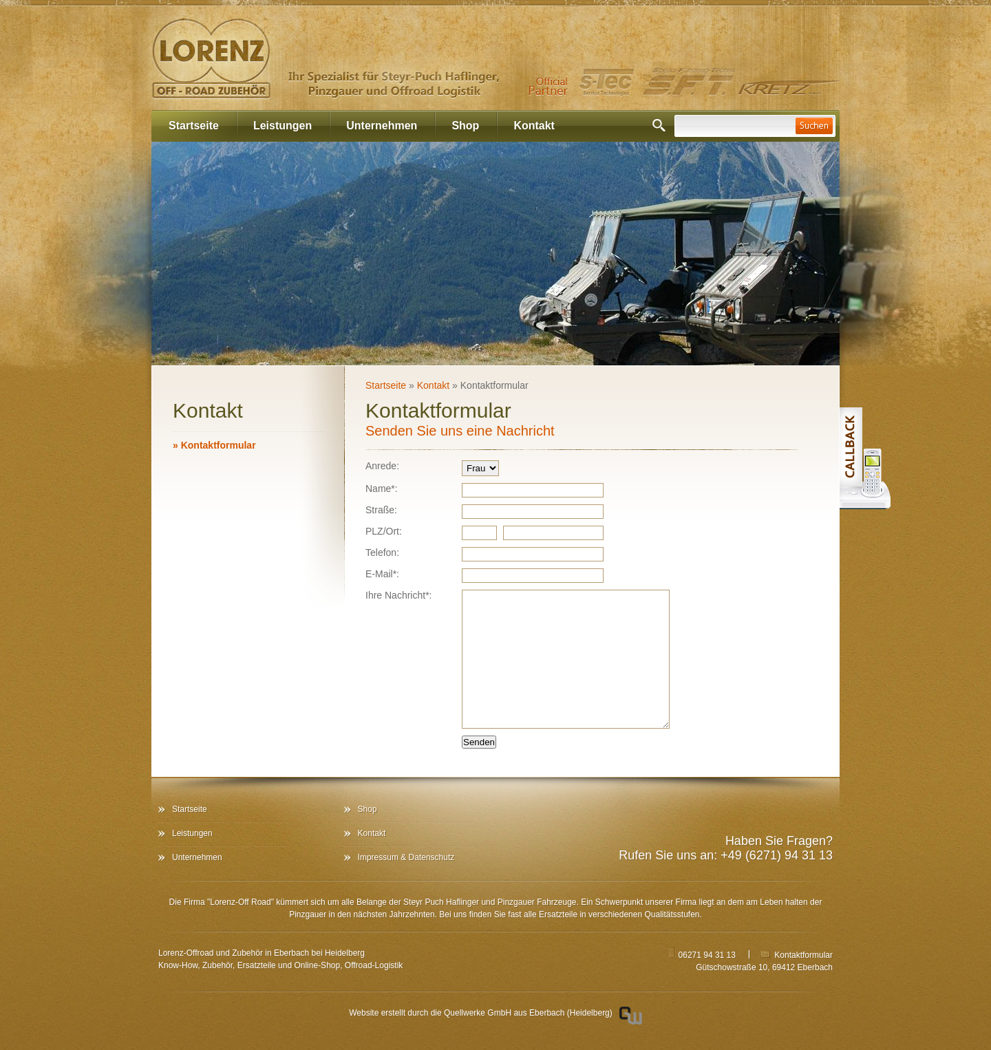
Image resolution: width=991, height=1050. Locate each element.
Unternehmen (381, 125)
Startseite (194, 125)
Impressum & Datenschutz (406, 857)
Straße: (381, 509)
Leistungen (282, 125)
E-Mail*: (382, 573)
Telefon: (382, 552)
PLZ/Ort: (383, 531)
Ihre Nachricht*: (398, 595)
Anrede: (382, 465)
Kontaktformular (214, 445)
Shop (465, 125)
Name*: (381, 488)
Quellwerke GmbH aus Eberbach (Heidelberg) (528, 1013)
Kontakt (534, 125)
